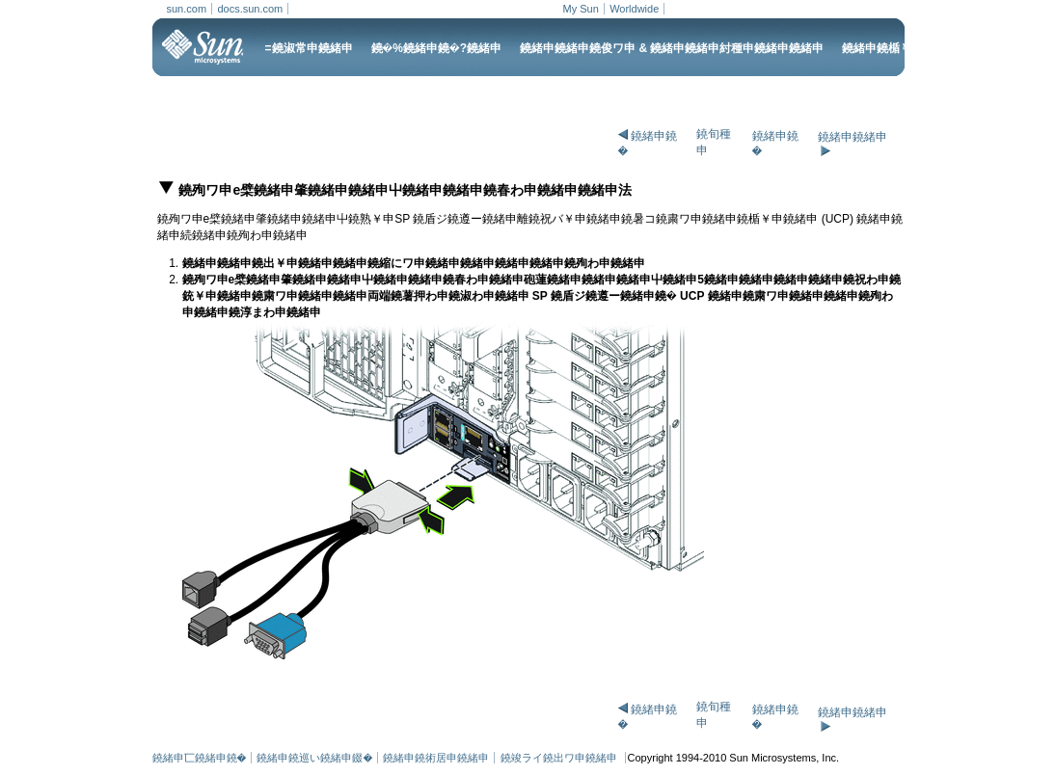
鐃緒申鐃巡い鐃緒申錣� (314, 757)
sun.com (187, 8)
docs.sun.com (250, 8)
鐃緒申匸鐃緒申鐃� (199, 757)
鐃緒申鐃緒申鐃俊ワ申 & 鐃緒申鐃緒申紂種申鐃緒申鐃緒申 (672, 48)
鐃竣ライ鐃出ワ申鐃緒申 (560, 757)
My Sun (581, 8)
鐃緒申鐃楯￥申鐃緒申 (900, 48)
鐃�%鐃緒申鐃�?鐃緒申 (436, 48)
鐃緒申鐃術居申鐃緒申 (436, 757)
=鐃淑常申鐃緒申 (309, 48)
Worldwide (634, 8)
